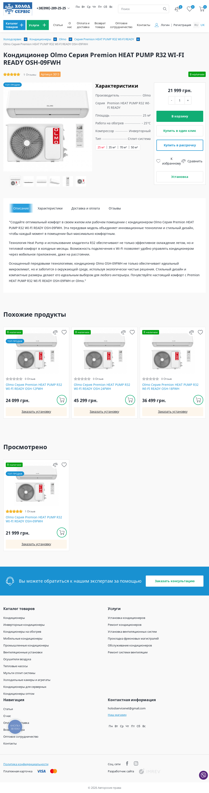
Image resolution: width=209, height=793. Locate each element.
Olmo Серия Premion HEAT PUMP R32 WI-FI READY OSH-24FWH (102, 387)
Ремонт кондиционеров (124, 625)
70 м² (123, 147)
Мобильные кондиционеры (22, 638)
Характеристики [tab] (50, 208)
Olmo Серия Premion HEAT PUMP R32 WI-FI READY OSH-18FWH (170, 387)
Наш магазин (117, 715)
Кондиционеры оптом (18, 694)
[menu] (14, 25)
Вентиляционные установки (22, 652)
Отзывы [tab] (115, 208)
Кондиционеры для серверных (24, 687)
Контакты (143, 25)
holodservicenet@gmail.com (127, 708)
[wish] (64, 332)
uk (203, 25)
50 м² (134, 147)
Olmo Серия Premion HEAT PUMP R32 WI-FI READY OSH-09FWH (34, 519)
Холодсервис (12, 39)
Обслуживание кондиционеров (130, 645)
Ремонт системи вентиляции (128, 652)
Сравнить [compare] (191, 161)
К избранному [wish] (168, 161)
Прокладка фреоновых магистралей (133, 638)
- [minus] (171, 100)
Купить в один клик (179, 131)
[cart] (202, 9)
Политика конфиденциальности (25, 764)
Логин (165, 25)
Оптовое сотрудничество (121, 25)
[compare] (55, 332)
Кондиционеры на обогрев (22, 632)
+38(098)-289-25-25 (51, 8)
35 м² (112, 147)
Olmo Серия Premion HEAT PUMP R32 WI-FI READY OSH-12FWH (34, 387)
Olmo (62, 39)
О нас (69, 25)
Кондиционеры (40, 39)
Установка (179, 177)
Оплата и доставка (83, 25)
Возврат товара (100, 25)
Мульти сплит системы (19, 673)
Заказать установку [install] (36, 411)
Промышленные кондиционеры (26, 645)
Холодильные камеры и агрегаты (26, 680)
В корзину (180, 116)
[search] (165, 9)
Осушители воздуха (17, 659)
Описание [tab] (21, 208)
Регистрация (182, 25)
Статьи (58, 25)
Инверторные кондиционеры (24, 625)
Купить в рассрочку (180, 145)
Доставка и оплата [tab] (85, 208)
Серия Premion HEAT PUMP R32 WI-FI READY (104, 39)
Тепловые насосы (15, 666)
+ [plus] (188, 100)
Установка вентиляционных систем (132, 632)
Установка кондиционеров (126, 618)
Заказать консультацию (175, 581)
